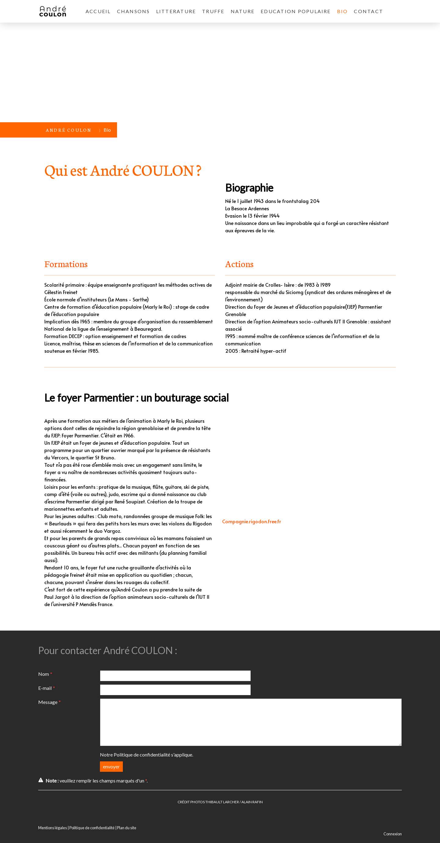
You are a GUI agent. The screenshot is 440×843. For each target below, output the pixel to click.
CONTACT (368, 11)
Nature (243, 11)
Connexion (392, 833)
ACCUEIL (98, 11)
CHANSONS (133, 11)
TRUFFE (213, 11)
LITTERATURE (176, 11)
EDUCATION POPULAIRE (296, 11)
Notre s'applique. (146, 754)
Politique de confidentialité (142, 754)
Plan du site (126, 827)
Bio (342, 11)
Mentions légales (52, 827)
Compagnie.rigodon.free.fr (251, 521)
